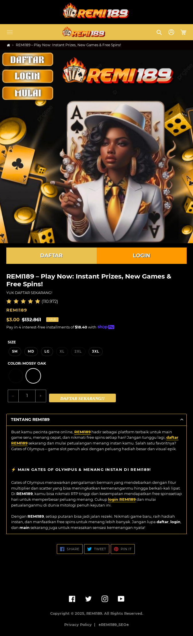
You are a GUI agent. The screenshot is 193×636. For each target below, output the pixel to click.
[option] (16, 376)
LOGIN (141, 255)
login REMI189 (122, 499)
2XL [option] (78, 351)
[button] (10, 32)
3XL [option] (95, 351)
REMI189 (82, 432)
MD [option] (31, 351)
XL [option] (62, 351)
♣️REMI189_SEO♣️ (114, 625)
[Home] (8, 45)
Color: (27, 363)
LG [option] (47, 351)
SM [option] (15, 351)
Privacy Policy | (81, 625)
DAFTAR (51, 255)
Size (12, 342)
